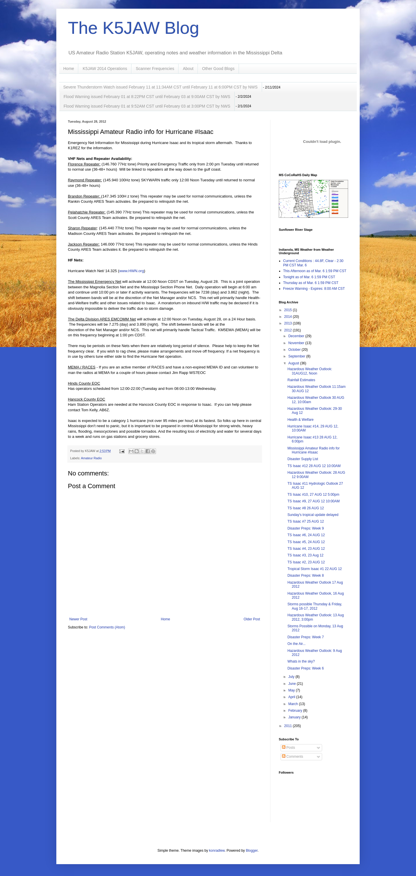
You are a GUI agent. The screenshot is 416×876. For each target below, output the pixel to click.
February (295, 711)
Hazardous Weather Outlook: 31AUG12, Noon (309, 371)
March (293, 704)
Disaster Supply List (302, 459)
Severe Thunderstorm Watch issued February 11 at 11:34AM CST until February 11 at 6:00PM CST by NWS (160, 87)
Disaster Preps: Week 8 (305, 575)
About (188, 68)
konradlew (217, 851)
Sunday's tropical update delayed (312, 515)
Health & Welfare (300, 420)
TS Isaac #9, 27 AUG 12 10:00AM (313, 501)
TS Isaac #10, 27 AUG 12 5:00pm (313, 495)
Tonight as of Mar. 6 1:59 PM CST (309, 277)
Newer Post (78, 619)
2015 (288, 310)
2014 (288, 317)
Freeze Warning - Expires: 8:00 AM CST (314, 289)
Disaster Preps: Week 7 (305, 637)
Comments (292, 757)
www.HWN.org (131, 271)
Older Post (252, 619)
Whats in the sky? (301, 661)
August (294, 363)
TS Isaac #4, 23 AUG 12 (306, 549)
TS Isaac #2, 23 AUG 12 (306, 562)
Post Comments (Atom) (107, 627)
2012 (288, 330)
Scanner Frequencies (155, 68)
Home (68, 68)
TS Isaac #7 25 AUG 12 (305, 521)
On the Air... (296, 644)
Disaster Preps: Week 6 (305, 668)
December (296, 336)
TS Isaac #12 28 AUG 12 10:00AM (314, 466)
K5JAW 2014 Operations (105, 68)
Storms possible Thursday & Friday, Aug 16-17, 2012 (314, 606)
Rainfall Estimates (301, 380)
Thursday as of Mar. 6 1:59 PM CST (310, 283)
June (292, 684)
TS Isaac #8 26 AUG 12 (305, 508)
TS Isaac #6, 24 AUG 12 (306, 535)
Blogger (252, 851)
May (292, 690)
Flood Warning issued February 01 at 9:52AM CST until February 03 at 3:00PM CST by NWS (147, 106)
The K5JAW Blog (133, 28)
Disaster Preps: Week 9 (305, 528)
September (297, 356)
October (295, 350)
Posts (288, 748)
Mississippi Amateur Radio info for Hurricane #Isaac (313, 450)
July (292, 677)
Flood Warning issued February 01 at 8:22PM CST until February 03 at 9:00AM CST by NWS (147, 96)
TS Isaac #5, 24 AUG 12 (306, 542)
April (292, 697)
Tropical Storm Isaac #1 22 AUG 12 (314, 569)
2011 (288, 726)
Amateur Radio (91, 458)
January (295, 717)
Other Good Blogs (218, 68)
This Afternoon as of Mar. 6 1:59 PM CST (314, 271)
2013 (288, 323)
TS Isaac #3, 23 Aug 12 (305, 555)
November (296, 343)
